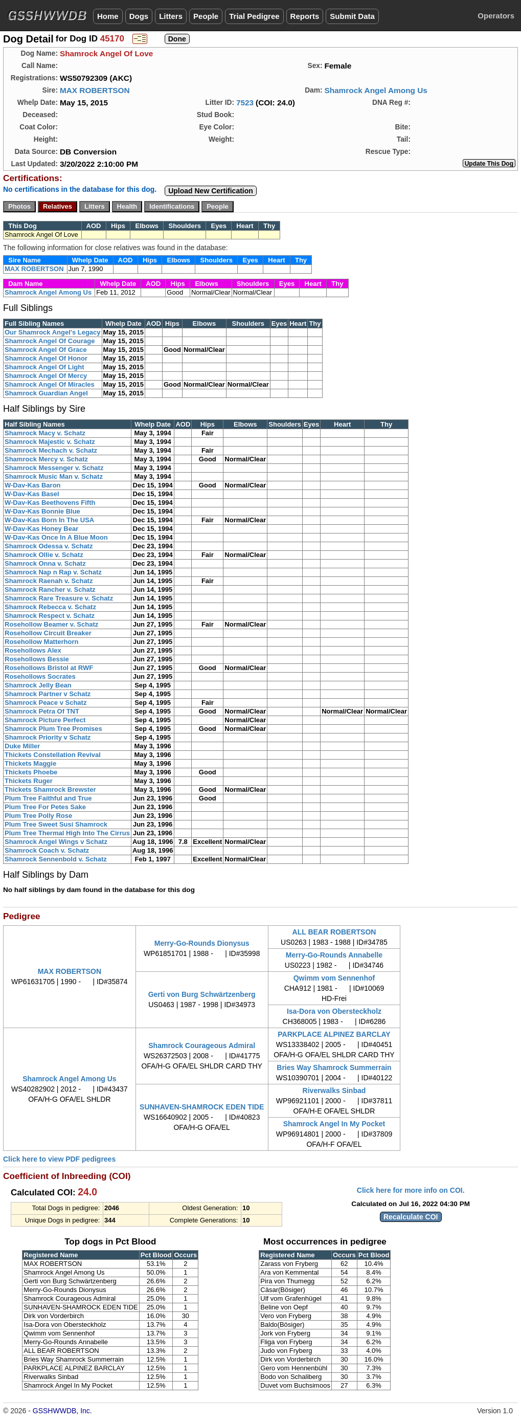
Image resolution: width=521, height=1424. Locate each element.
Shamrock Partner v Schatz (47, 694)
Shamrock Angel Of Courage (50, 341)
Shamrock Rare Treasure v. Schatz (59, 598)
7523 (245, 102)
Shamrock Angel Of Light (44, 367)
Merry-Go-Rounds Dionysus (202, 943)
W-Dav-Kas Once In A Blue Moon (56, 537)
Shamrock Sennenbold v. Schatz (56, 859)
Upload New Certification (210, 191)
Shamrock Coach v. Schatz (47, 850)
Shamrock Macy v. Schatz (45, 433)
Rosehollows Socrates (40, 676)
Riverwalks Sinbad (334, 1090)
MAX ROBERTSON (95, 90)
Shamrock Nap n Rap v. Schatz (53, 572)
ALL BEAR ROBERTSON (334, 932)
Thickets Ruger (29, 781)
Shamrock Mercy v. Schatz (46, 459)
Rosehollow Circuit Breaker (48, 633)
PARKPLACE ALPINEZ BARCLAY (334, 1034)
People (205, 16)
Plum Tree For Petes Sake (45, 807)
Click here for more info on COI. (411, 1190)
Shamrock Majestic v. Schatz (50, 442)
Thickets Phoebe (31, 772)
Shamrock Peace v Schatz (45, 702)
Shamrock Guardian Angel (46, 393)
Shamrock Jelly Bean (38, 685)
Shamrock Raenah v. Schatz (49, 581)
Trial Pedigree (254, 16)
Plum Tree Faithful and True (48, 798)
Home (108, 16)
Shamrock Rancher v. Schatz (50, 589)
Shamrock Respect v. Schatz (50, 615)
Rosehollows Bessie (37, 659)
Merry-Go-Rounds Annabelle (334, 955)
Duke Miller (22, 746)
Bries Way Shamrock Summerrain (334, 1067)
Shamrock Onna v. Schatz (45, 563)
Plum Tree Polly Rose (38, 815)
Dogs (139, 16)
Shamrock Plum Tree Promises (53, 728)
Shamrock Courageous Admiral (201, 1045)
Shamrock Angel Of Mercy (46, 376)
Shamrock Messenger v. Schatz (54, 468)
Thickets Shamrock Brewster (50, 789)
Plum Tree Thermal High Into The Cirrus (67, 833)
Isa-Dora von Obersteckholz (334, 1011)
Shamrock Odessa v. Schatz (49, 546)
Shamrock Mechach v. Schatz (51, 450)
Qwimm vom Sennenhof (334, 978)
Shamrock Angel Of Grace (46, 349)
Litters (171, 16)
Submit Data (352, 16)
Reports (305, 16)
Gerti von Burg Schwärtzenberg (202, 994)
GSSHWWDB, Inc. (62, 1411)
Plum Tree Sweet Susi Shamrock (56, 824)
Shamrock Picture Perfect (45, 720)
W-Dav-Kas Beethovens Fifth (50, 502)
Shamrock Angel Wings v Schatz (56, 842)
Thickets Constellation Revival (53, 755)
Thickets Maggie (30, 763)
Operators (496, 15)
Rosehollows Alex (33, 650)
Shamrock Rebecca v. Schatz (50, 607)
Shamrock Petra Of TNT (42, 711)
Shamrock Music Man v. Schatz (54, 476)
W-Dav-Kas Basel (32, 494)
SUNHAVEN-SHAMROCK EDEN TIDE (202, 1107)
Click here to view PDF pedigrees (59, 1159)
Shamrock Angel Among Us (375, 90)
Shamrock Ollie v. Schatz (44, 555)
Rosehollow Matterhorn (41, 642)
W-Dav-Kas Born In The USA (49, 520)
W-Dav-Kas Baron (33, 485)
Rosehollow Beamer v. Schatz (51, 624)
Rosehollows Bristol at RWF (49, 668)
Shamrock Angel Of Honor (46, 358)
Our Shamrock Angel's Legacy (53, 332)
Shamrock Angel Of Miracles (50, 384)
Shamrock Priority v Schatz (47, 737)
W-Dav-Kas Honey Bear (41, 528)
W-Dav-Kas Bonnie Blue (42, 511)
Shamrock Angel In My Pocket (334, 1124)
